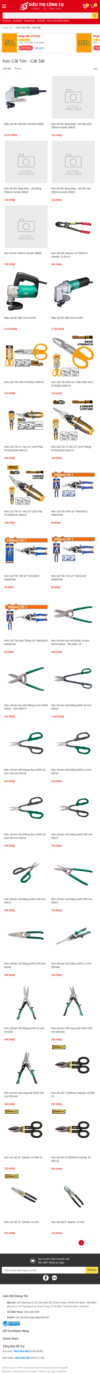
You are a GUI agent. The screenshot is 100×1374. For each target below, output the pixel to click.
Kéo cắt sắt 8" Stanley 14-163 (67, 1221)
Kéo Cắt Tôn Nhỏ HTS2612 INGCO (24, 382)
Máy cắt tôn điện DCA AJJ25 (67, 317)
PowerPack (29, 20)
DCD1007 (17, 20)
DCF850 (41, 20)
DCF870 (7, 20)
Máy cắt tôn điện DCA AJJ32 (20, 317)
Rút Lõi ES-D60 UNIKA (58, 20)
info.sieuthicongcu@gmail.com (32, 1317)
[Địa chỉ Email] (50, 1270)
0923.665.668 (31, 1311)
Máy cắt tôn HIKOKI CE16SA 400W (24, 123)
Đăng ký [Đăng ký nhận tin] (91, 1269)
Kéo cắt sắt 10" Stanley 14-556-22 (23, 1157)
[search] (95, 15)
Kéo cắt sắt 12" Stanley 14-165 (21, 1221)
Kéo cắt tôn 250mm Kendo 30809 (23, 253)
